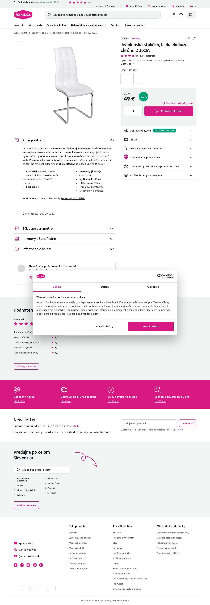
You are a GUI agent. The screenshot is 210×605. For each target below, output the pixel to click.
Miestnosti (35, 25)
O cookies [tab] (153, 286)
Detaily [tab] (105, 286)
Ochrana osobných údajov (169, 537)
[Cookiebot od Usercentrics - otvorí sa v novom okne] (160, 276)
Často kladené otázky (80, 537)
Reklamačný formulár (123, 537)
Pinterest (35, 565)
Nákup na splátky (77, 553)
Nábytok (19, 25)
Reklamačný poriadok (167, 542)
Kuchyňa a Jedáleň (29, 32)
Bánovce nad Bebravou (23, 479)
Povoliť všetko (151, 326)
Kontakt (117, 532)
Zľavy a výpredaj (134, 25)
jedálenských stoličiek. (73, 198)
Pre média (118, 583)
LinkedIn (41, 565)
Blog (115, 542)
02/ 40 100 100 (157, 6)
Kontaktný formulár (105, 6)
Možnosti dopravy (78, 542)
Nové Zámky (54, 483)
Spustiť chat (134, 6)
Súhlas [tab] (57, 286)
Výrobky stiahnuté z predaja (127, 588)
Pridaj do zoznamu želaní (194, 38)
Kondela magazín (121, 553)
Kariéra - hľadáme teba (124, 568)
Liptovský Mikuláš (26, 490)
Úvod (16, 32)
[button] (158, 130)
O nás (116, 563)
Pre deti (115, 25)
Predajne (178, 6)
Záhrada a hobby (56, 25)
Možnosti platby (77, 548)
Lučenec (21, 495)
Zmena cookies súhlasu (168, 553)
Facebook (15, 565)
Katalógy (117, 548)
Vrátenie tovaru (77, 558)
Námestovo (53, 478)
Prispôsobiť (104, 326)
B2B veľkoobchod (121, 573)
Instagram (22, 565)
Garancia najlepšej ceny (179, 103)
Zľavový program (77, 563)
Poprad (51, 488)
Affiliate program (122, 558)
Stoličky (44, 32)
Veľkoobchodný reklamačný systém (130, 578)
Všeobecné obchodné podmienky (173, 532)
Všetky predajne (26, 505)
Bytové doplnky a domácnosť (88, 25)
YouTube (28, 565)
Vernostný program (78, 568)
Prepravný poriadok (166, 548)
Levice (20, 485)
